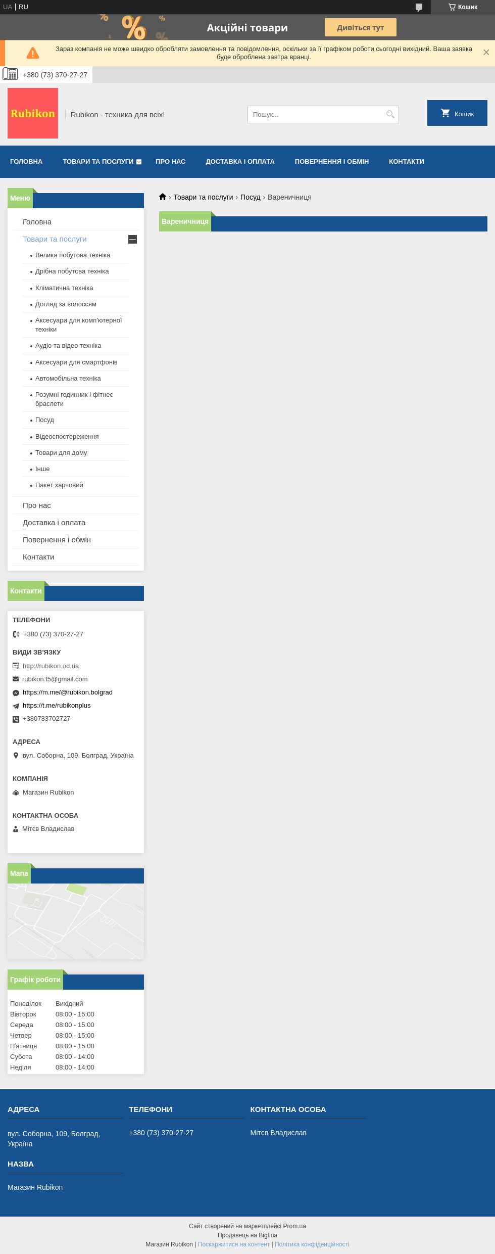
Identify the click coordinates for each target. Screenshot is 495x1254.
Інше (42, 469)
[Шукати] (390, 114)
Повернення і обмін (332, 161)
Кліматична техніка (64, 288)
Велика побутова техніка (72, 255)
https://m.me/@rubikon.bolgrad (68, 692)
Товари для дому (61, 452)
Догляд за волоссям (65, 304)
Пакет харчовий (59, 485)
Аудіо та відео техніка (68, 345)
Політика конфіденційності (312, 1244)
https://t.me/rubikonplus (56, 705)
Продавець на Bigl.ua (247, 1235)
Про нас (170, 161)
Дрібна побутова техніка (72, 271)
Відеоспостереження (67, 436)
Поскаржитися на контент (234, 1244)
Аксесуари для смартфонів (76, 362)
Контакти (406, 161)
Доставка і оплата (240, 161)
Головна (26, 161)
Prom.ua (294, 1226)
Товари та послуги (98, 161)
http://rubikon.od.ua (51, 666)
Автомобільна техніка (68, 378)
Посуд (250, 197)
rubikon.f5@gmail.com (55, 679)
